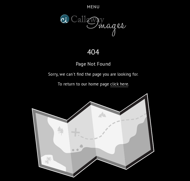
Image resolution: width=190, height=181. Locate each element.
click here (119, 84)
